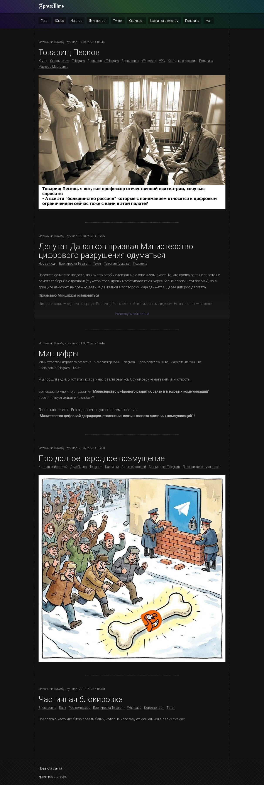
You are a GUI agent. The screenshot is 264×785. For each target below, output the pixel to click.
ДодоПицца (78, 467)
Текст (45, 20)
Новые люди (47, 263)
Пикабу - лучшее (65, 42)
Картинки (112, 467)
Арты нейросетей (134, 467)
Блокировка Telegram (103, 61)
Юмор (59, 20)
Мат (209, 20)
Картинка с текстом (164, 20)
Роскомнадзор (79, 707)
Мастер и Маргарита (53, 66)
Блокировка (130, 61)
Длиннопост (98, 20)
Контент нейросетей (53, 467)
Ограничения (59, 61)
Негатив (76, 20)
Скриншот (136, 20)
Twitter (118, 20)
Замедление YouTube (186, 362)
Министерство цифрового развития (65, 362)
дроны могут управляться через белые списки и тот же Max (159, 281)
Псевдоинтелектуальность (202, 467)
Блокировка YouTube (153, 362)
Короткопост (154, 707)
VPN (162, 61)
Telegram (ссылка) (117, 263)
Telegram (78, 61)
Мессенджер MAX (106, 362)
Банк (62, 707)
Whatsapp (149, 61)
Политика (192, 20)
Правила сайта (50, 768)
